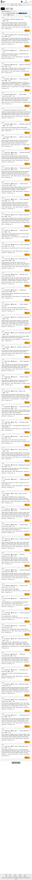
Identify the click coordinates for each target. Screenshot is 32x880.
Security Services (15, 168)
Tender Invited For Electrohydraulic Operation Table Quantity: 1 (15, 127)
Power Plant (14, 34)
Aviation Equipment (15, 64)
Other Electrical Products (15, 422)
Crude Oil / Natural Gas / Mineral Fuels (15, 136)
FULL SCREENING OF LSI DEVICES (9, 616)
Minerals (14, 347)
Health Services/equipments (15, 230)
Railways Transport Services (15, 50)
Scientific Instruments (15, 612)
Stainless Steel (15, 244)
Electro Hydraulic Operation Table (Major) (10, 589)
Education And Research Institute (15, 78)
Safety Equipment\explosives (15, 376)
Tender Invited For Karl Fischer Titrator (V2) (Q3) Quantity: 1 (14, 439)
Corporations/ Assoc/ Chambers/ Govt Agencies (15, 554)
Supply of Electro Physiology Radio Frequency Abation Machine (15, 629)
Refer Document (8, 27)
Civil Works (14, 638)
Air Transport (15, 493)
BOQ (11, 8)
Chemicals (14, 317)
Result (7, 8)
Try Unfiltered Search (22, 13)
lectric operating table (10, 13)
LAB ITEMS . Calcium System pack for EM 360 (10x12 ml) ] (14, 307)
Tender (3, 8)
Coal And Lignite (15, 94)
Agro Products (15, 538)
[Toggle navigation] (30, 1)
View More (16, 762)
